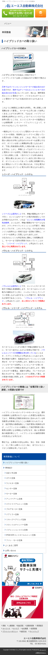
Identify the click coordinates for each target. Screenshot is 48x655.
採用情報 (34, 628)
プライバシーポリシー (10, 631)
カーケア (16, 628)
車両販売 (40, 625)
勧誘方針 (24, 631)
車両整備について (11, 456)
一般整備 (11, 625)
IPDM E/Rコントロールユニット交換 (21, 535)
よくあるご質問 (11, 545)
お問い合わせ (10, 551)
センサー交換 (11, 488)
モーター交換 (11, 494)
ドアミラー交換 (12, 514)
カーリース (6, 628)
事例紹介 (8, 468)
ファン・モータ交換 (14, 540)
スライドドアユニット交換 (17, 504)
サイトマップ (34, 631)
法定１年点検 (11, 473)
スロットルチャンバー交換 (17, 525)
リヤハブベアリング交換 (16, 519)
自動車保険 (30, 625)
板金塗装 (20, 625)
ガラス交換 (10, 478)
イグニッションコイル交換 (17, 530)
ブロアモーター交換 (14, 509)
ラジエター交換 (12, 483)
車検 (4, 625)
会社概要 (25, 628)
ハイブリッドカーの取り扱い (17, 463)
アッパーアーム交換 (14, 499)
